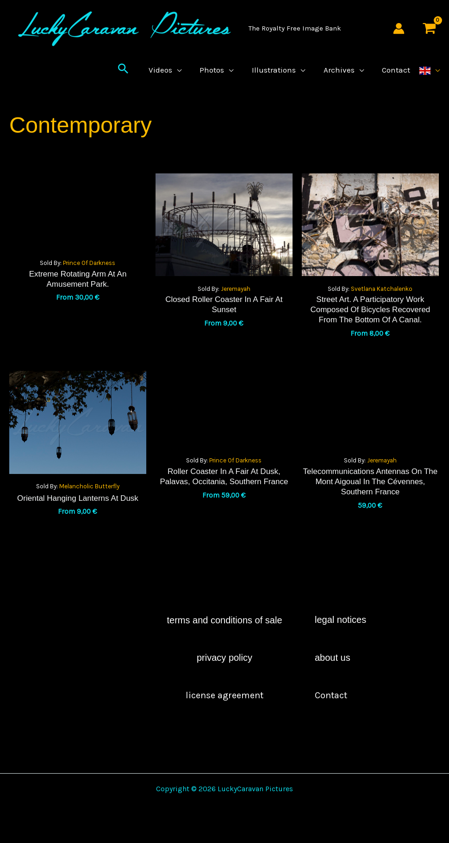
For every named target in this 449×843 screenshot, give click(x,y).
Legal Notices (340, 633)
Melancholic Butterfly (89, 500)
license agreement (224, 709)
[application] (184, 76)
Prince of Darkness (89, 276)
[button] (131, 76)
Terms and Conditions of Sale (224, 634)
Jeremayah (235, 302)
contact (331, 709)
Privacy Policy (224, 671)
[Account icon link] (399, 28)
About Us (332, 671)
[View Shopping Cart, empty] (429, 28)
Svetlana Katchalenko (381, 302)
